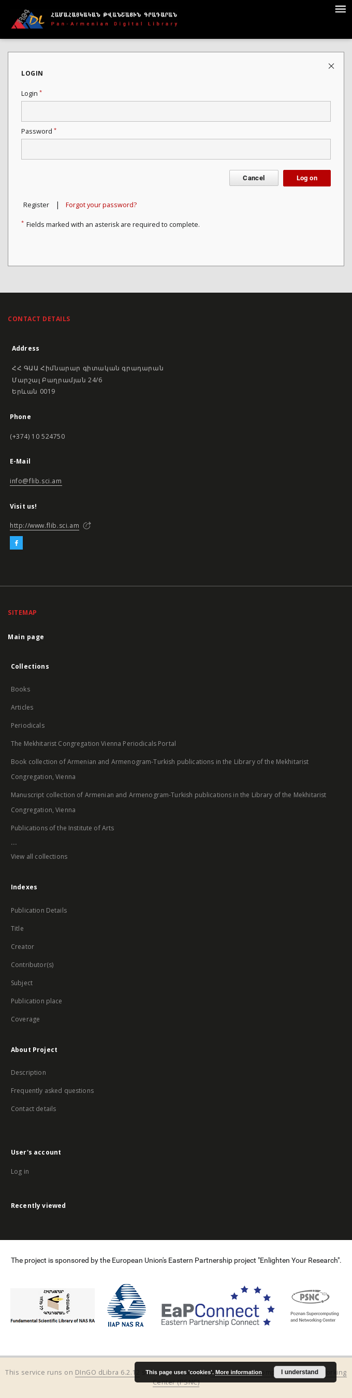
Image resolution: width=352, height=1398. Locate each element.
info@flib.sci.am (36, 481)
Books (20, 689)
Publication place (37, 1001)
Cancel (254, 178)
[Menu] (340, 8)
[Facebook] (16, 543)
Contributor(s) (32, 964)
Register (36, 204)
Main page (26, 636)
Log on (307, 178)
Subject (22, 982)
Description (28, 1072)
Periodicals (28, 725)
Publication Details (39, 910)
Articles (22, 707)
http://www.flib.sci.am (44, 525)
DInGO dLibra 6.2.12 (107, 1372)
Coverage (25, 1019)
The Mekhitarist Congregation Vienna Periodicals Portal (93, 743)
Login (31, 93)
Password (38, 131)
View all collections (39, 856)
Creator (22, 946)
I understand (299, 1372)
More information (238, 1372)
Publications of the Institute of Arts (62, 828)
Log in (20, 1171)
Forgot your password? (101, 204)
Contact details (33, 1108)
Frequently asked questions (52, 1090)
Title (17, 928)
